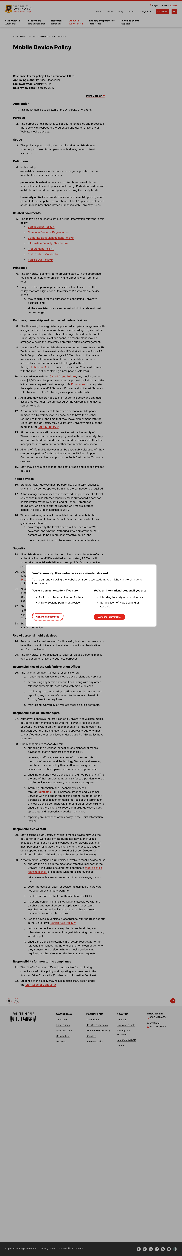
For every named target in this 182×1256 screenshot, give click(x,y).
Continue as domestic (47, 616)
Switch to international (109, 617)
